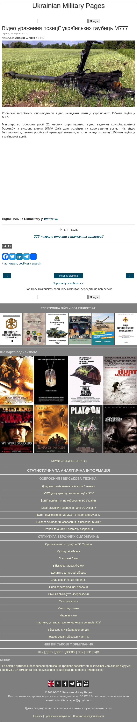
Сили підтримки (68, 608)
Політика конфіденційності (88, 716)
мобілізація (112, 665)
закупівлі (98, 665)
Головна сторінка (68, 275)
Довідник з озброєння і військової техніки (68, 486)
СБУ (80, 652)
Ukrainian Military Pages (68, 5)
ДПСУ (49, 652)
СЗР (88, 652)
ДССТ (59, 652)
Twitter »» (51, 219)
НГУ (40, 652)
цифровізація (95, 669)
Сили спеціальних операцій (68, 579)
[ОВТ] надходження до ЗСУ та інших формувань (68, 514)
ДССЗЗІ (70, 652)
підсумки (125, 665)
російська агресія (30, 263)
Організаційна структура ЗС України (68, 544)
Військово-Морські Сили (68, 565)
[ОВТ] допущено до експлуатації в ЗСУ (68, 493)
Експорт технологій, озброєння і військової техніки (68, 522)
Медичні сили (68, 615)
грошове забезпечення (77, 665)
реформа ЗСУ (9, 669)
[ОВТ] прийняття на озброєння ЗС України (68, 500)
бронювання (53, 665)
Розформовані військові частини (68, 636)
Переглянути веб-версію (68, 283)
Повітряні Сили (68, 558)
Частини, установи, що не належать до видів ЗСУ (68, 622)
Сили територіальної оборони (68, 587)
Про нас (38, 716)
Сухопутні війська (68, 551)
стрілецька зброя (44, 669)
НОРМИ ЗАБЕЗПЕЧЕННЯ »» (68, 460)
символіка (25, 669)
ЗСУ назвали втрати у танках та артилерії (68, 236)
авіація (10, 665)
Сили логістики (68, 601)
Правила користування (58, 716)
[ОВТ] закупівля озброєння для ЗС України (68, 507)
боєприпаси (37, 665)
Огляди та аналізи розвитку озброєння (68, 529)
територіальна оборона (71, 669)
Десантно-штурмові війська (68, 572)
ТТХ (2, 665)
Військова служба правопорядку (69, 629)
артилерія (10, 263)
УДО (96, 652)
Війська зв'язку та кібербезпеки (68, 594)
